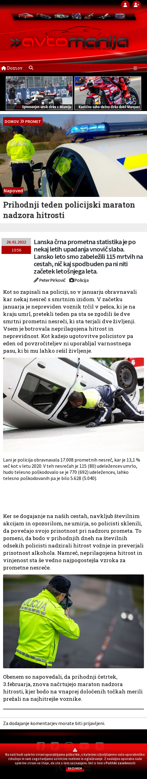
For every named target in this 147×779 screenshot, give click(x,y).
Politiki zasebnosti (120, 763)
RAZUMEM (75, 768)
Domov (11, 68)
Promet (33, 121)
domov (12, 121)
